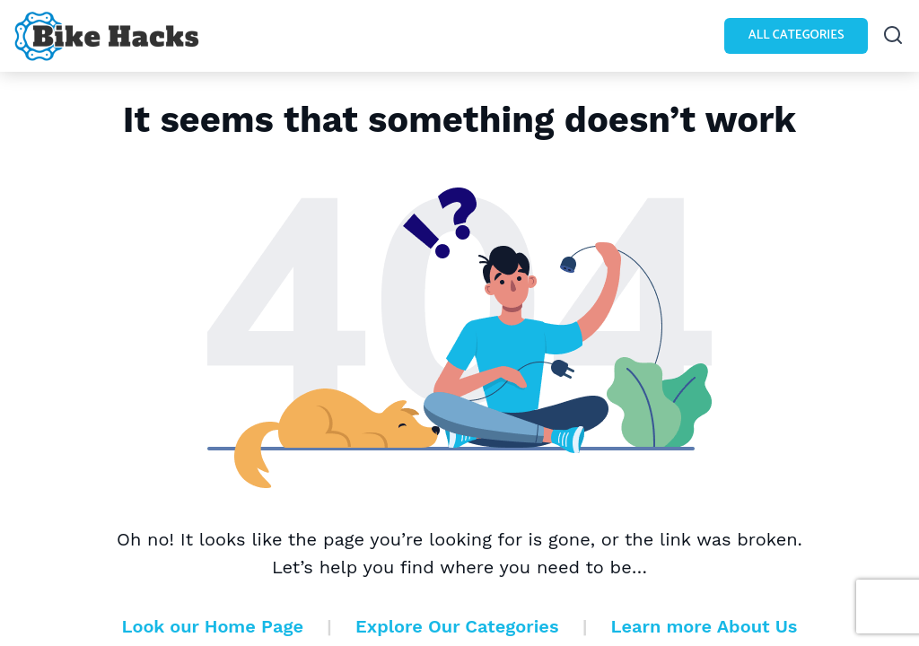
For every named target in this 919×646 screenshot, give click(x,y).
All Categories (796, 35)
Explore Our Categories (456, 626)
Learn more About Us (704, 626)
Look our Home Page (212, 626)
